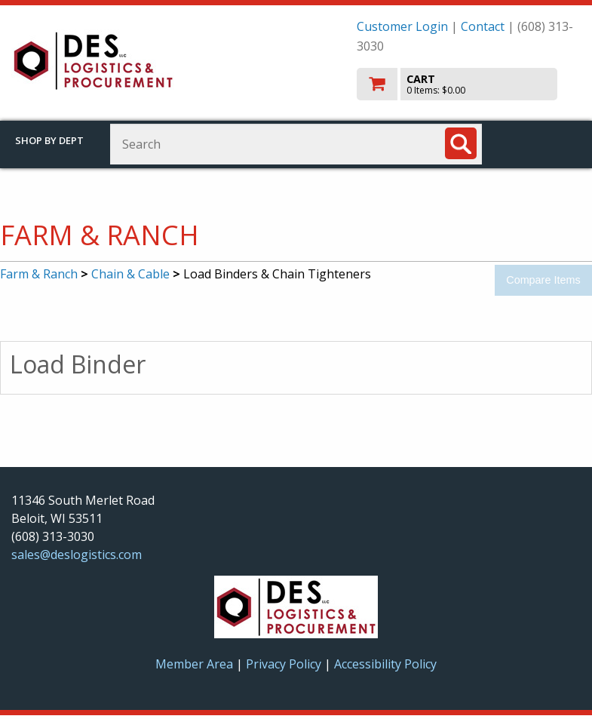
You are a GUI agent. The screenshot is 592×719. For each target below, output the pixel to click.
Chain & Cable (130, 274)
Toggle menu (544, 143)
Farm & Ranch (39, 274)
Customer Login (402, 26)
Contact (483, 26)
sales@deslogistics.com (76, 554)
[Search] (461, 143)
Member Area (194, 664)
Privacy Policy (285, 664)
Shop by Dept (49, 140)
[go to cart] (469, 84)
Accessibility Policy (385, 664)
